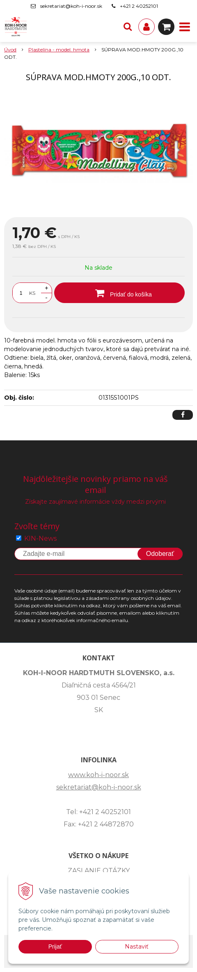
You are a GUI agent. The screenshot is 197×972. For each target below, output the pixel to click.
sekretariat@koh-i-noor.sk (71, 6)
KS (32, 293)
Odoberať (160, 553)
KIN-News (40, 538)
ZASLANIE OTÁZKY (99, 871)
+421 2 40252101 (139, 6)
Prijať (55, 946)
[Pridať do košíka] (119, 292)
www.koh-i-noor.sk (98, 775)
